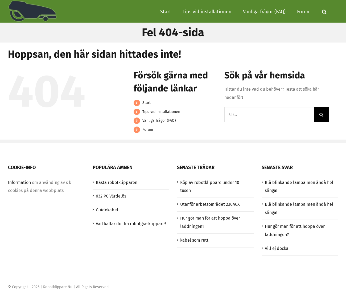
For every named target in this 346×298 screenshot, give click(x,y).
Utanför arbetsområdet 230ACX (210, 204)
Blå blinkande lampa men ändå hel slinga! (299, 186)
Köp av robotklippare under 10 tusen (209, 186)
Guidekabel (107, 209)
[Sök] (321, 114)
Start (146, 102)
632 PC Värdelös (111, 196)
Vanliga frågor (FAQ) (159, 120)
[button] (324, 11)
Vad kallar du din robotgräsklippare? (131, 223)
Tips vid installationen (161, 112)
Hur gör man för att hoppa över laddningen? (210, 222)
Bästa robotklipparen (116, 182)
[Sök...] (269, 114)
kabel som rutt (194, 240)
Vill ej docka (277, 248)
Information (19, 182)
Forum (147, 129)
